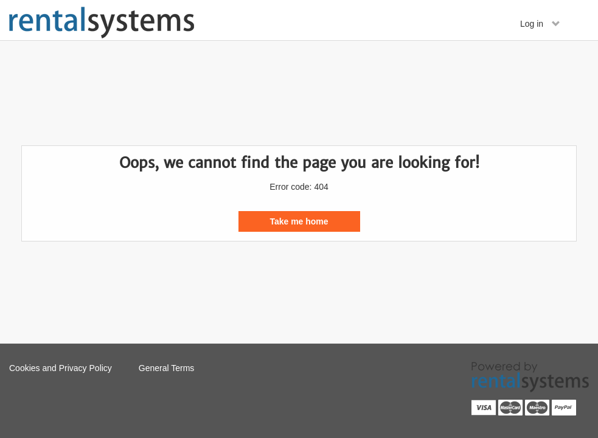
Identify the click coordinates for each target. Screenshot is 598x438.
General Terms (167, 368)
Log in (540, 24)
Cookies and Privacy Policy (60, 368)
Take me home (298, 221)
